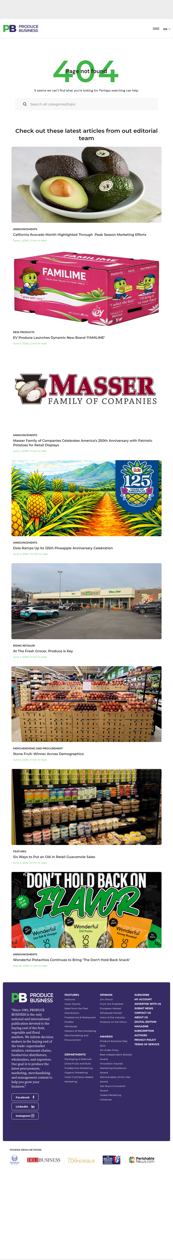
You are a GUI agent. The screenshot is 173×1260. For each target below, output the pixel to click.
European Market (110, 1076)
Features (70, 1067)
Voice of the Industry (112, 1085)
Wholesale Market (111, 1080)
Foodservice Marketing (79, 1136)
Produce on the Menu (113, 1089)
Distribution (72, 1080)
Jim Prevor (106, 1067)
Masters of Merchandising (80, 1098)
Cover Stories (72, 1071)
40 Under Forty (109, 1118)
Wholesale (71, 1094)
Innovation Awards (111, 1131)
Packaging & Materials (78, 1127)
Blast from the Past (76, 1076)
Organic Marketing (76, 1140)
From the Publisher (112, 1071)
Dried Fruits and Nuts (78, 1131)
